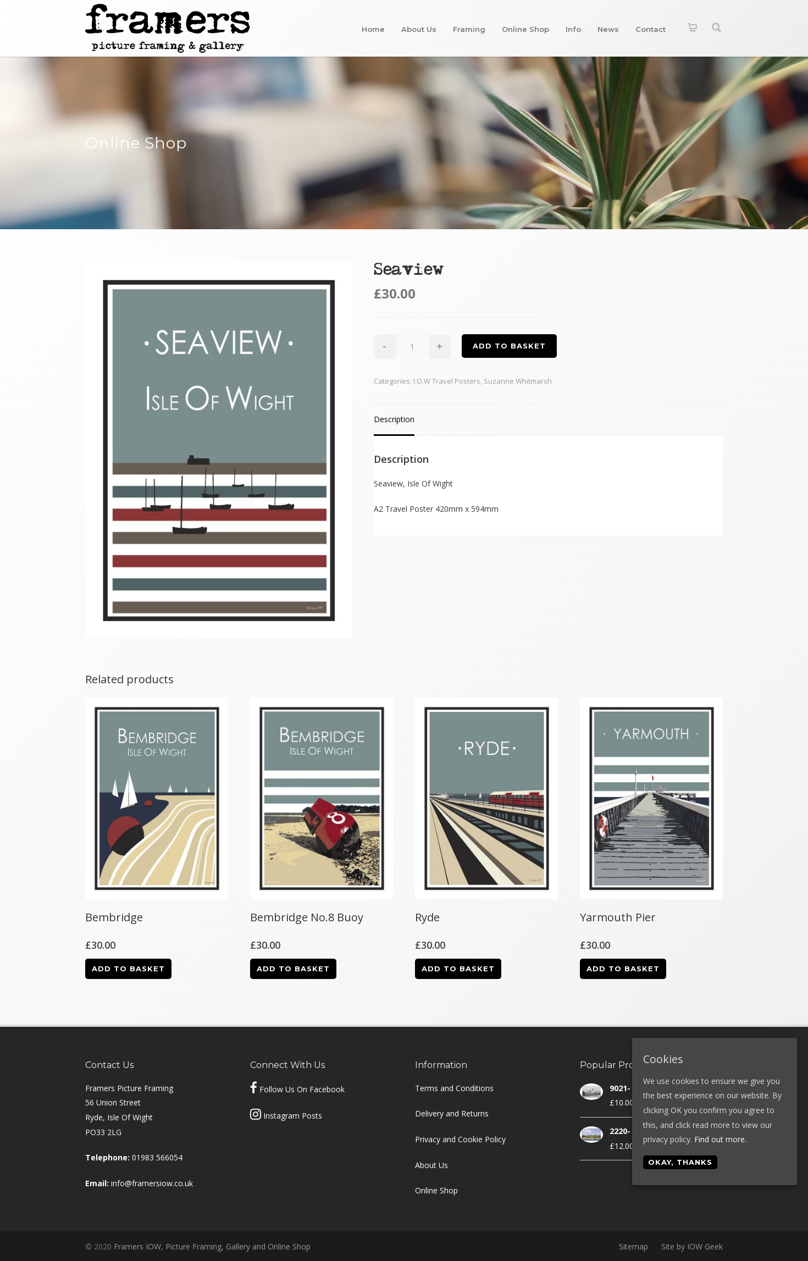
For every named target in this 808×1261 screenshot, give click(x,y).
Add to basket (509, 345)
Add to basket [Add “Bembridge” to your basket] (128, 968)
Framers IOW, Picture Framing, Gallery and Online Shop (212, 1246)
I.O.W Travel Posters (446, 381)
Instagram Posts (292, 1115)
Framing (469, 29)
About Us (418, 29)
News (608, 29)
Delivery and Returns (452, 1113)
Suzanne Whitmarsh (518, 381)
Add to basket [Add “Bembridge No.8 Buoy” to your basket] (293, 968)
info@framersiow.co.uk (152, 1183)
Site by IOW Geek (692, 1246)
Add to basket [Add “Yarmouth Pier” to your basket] (623, 968)
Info (573, 29)
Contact (650, 29)
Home (373, 29)
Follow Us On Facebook (302, 1089)
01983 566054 (157, 1157)
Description (394, 419)
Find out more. (720, 1139)
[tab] (394, 420)
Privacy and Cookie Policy (460, 1139)
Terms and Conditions (454, 1088)
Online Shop (525, 29)
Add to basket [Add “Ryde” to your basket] (458, 968)
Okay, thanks (680, 1162)
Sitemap (633, 1246)
